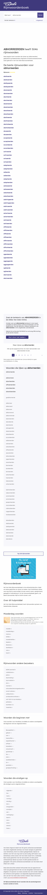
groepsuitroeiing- (11, 768)
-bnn (7, 804)
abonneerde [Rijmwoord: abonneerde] (8, 90)
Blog (19, 893)
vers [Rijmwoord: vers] (7, 650)
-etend (8, 825)
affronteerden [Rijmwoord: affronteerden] (8, 251)
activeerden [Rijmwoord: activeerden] (8, 155)
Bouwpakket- (10, 730)
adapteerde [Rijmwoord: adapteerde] (8, 165)
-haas (7, 828)
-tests (7, 796)
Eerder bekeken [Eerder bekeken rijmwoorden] (9, 20)
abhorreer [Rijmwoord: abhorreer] (9, 403)
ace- (7, 735)
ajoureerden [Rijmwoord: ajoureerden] (9, 453)
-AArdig (8, 801)
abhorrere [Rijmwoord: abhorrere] (9, 409)
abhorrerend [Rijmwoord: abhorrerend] (10, 412)
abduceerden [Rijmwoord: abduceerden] (10, 529)
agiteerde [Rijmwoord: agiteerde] (7, 268)
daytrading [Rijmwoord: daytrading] (9, 678)
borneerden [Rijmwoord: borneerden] (9, 471)
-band (8, 817)
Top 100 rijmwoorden (23, 553)
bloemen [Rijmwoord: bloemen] (8, 645)
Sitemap (24, 893)
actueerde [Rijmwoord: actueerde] (7, 158)
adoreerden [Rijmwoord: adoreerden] (9, 443)
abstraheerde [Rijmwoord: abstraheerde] (8, 124)
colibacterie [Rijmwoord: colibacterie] (9, 694)
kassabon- (9, 746)
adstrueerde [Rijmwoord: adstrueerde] (8, 206)
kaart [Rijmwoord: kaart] (7, 653)
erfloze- (8, 743)
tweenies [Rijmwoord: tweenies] (8, 707)
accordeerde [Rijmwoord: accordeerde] (8, 145)
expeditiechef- (10, 741)
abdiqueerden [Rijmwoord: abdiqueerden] (8, 87)
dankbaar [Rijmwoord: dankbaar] (9, 647)
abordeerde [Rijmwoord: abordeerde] (9, 422)
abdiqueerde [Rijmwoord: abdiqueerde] (8, 83)
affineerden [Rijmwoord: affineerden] (8, 237)
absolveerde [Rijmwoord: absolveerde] (8, 104)
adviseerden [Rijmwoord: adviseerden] (8, 223)
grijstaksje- (9, 751)
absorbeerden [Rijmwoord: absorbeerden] (8, 114)
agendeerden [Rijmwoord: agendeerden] (8, 258)
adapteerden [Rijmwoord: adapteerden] (8, 169)
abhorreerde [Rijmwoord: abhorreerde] (10, 372)
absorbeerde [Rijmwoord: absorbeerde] (8, 110)
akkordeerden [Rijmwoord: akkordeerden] (10, 456)
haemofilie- (9, 738)
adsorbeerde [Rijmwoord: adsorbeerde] (8, 193)
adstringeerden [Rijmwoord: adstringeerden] (9, 203)
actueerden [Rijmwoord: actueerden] (7, 162)
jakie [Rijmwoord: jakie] (7, 675)
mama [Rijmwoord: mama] (8, 634)
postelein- (9, 765)
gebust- (8, 733)
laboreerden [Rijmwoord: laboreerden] (9, 481)
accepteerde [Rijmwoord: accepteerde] (8, 138)
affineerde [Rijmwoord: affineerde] (7, 234)
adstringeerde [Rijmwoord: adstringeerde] (8, 199)
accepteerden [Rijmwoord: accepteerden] (8, 141)
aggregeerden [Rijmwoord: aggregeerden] (8, 264)
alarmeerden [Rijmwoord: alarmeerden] (8, 278)
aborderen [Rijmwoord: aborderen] (9, 539)
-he (7, 793)
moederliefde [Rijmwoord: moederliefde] (10, 639)
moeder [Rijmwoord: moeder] (8, 628)
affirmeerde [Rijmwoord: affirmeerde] (8, 240)
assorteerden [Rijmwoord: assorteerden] (10, 462)
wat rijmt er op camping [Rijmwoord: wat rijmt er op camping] (13, 699)
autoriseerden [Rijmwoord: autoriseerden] (10, 496)
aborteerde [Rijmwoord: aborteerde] (7, 97)
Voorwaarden (38, 893)
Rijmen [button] (40, 15)
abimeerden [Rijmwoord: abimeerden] (9, 533)
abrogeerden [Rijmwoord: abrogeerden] (10, 428)
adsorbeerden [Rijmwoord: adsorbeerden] (8, 196)
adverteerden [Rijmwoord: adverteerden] (8, 216)
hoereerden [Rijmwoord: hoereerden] (9, 478)
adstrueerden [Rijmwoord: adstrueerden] (8, 210)
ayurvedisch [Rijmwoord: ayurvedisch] (9, 680)
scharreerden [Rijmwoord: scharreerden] (10, 484)
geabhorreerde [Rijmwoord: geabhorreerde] (10, 397)
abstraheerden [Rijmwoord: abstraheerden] (9, 128)
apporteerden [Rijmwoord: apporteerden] (10, 459)
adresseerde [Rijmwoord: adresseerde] (8, 186)
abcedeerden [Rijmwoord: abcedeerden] (10, 520)
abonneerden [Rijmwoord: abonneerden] (8, 93)
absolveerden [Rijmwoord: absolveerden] (8, 107)
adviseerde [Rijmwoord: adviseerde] (7, 220)
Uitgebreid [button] (39, 20)
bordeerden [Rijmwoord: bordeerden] (9, 468)
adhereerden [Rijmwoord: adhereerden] (10, 440)
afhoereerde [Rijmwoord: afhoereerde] (10, 450)
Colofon (30, 893)
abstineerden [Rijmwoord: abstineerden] (8, 121)
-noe (7, 820)
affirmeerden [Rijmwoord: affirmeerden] (8, 244)
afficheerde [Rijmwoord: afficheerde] (7, 227)
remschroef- (9, 749)
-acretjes (8, 809)
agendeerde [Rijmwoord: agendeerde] (8, 254)
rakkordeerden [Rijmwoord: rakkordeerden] (10, 508)
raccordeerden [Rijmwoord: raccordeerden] (10, 505)
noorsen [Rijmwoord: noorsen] (8, 686)
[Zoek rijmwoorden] (21, 15)
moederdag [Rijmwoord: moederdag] (9, 631)
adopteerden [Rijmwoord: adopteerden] (8, 182)
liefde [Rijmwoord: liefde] (7, 637)
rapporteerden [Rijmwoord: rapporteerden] (10, 511)
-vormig (8, 798)
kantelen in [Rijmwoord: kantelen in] (9, 704)
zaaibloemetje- (10, 760)
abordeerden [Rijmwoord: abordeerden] (10, 388)
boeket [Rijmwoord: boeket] (8, 642)
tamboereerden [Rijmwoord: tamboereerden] (10, 514)
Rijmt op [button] (7, 15)
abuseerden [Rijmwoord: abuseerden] (8, 134)
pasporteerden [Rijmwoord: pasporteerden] (10, 502)
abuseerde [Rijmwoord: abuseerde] (7, 131)
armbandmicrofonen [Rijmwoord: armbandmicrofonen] (12, 696)
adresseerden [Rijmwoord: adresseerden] (8, 189)
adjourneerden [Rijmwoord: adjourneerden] (10, 493)
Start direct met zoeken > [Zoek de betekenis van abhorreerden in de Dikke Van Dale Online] (17, 337)
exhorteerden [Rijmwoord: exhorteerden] (10, 475)
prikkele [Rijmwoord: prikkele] (8, 702)
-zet (7, 812)
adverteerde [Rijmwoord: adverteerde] (8, 213)
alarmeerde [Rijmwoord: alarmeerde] (8, 275)
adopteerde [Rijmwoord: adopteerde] (8, 179)
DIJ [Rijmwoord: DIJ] (7, 683)
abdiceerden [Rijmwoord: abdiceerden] (8, 80)
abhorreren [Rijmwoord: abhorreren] (10, 378)
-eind (7, 823)
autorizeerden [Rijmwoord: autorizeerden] (10, 499)
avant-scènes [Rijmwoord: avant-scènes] (10, 691)
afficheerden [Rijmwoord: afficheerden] (8, 230)
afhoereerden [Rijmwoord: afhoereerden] (10, 385)
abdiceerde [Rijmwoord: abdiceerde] (7, 76)
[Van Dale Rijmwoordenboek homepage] (11, 4)
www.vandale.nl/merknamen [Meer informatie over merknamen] (18, 877)
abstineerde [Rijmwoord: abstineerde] (8, 117)
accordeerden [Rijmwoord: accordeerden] (8, 148)
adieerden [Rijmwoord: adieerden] (7, 175)
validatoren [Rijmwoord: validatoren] (9, 672)
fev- (7, 754)
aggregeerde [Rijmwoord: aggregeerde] (8, 261)
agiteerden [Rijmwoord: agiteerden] (7, 271)
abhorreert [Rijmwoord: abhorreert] (9, 406)
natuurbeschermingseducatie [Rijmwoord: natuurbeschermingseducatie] (15, 688)
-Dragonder (9, 806)
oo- (7, 762)
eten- (7, 757)
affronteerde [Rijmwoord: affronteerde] (8, 247)
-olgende (8, 790)
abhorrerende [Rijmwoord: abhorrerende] (10, 415)
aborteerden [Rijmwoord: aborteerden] (8, 100)
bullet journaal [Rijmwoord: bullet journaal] (10, 669)
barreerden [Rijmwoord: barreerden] (9, 465)
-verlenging (9, 815)
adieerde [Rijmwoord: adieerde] (7, 172)
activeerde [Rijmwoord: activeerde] (7, 151)
